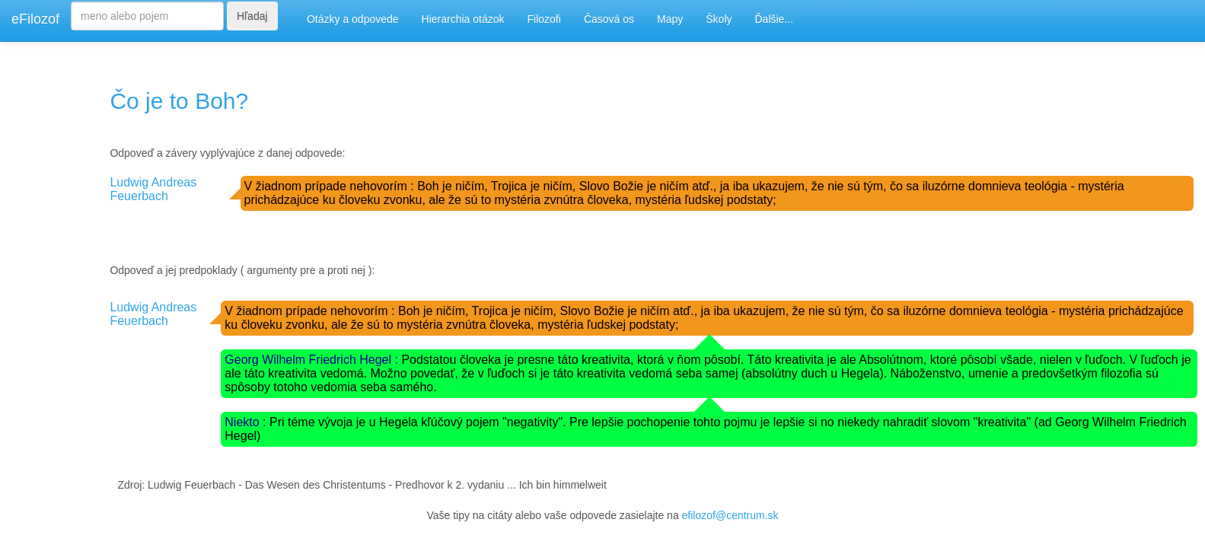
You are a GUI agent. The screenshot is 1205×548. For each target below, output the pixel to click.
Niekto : (247, 422)
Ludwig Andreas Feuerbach (153, 189)
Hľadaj (252, 16)
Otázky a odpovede (353, 19)
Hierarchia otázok (463, 19)
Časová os (609, 19)
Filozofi (544, 19)
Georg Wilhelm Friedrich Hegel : (313, 359)
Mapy (670, 19)
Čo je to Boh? (179, 100)
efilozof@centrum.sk (730, 515)
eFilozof (35, 19)
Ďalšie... (774, 19)
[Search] (147, 16)
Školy (719, 19)
